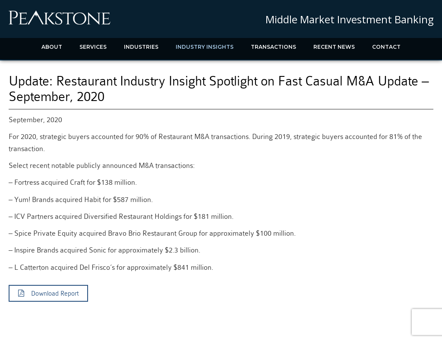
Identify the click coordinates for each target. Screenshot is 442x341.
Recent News (334, 47)
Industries (141, 47)
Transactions (273, 47)
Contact (386, 47)
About (51, 47)
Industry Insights (205, 47)
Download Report (48, 293)
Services (93, 47)
